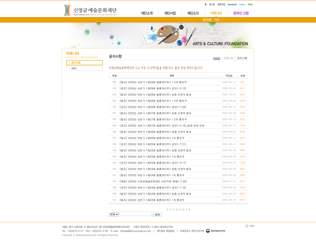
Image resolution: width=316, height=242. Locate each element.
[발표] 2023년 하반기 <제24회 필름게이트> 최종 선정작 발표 (155, 169)
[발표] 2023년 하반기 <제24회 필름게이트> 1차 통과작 (152, 175)
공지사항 (242, 58)
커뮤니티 (228, 58)
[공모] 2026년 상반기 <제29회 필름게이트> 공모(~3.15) (153, 88)
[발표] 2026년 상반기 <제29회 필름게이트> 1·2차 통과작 (153, 82)
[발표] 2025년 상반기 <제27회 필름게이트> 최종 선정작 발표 (155, 113)
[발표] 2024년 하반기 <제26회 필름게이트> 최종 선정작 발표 (155, 131)
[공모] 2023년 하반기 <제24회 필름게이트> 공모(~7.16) (153, 187)
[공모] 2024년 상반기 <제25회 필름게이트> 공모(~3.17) (153, 162)
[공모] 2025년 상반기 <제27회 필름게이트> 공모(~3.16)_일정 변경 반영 (162, 125)
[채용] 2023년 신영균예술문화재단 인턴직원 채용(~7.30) (153, 181)
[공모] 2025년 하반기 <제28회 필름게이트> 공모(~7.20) (153, 107)
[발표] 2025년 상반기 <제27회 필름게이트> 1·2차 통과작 (153, 119)
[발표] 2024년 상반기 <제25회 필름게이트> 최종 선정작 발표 (155, 150)
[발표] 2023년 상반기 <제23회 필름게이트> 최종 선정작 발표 (155, 193)
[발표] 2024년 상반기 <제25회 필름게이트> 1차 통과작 (152, 156)
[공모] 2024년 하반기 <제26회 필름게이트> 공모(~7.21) (153, 144)
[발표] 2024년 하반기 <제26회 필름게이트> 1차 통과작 (152, 138)
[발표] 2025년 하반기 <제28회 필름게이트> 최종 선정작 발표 (155, 94)
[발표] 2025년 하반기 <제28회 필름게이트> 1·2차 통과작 (153, 100)
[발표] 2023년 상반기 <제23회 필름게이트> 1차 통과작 (152, 200)
